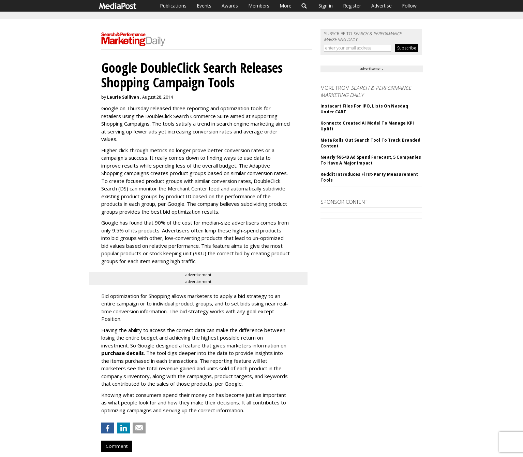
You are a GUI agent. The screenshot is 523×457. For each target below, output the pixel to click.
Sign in (325, 5)
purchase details (122, 352)
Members (258, 5)
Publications (173, 5)
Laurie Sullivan (123, 97)
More (286, 5)
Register (352, 5)
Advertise (381, 5)
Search (304, 6)
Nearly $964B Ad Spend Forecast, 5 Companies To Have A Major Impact (370, 160)
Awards (230, 5)
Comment (117, 446)
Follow (409, 5)
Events (204, 5)
